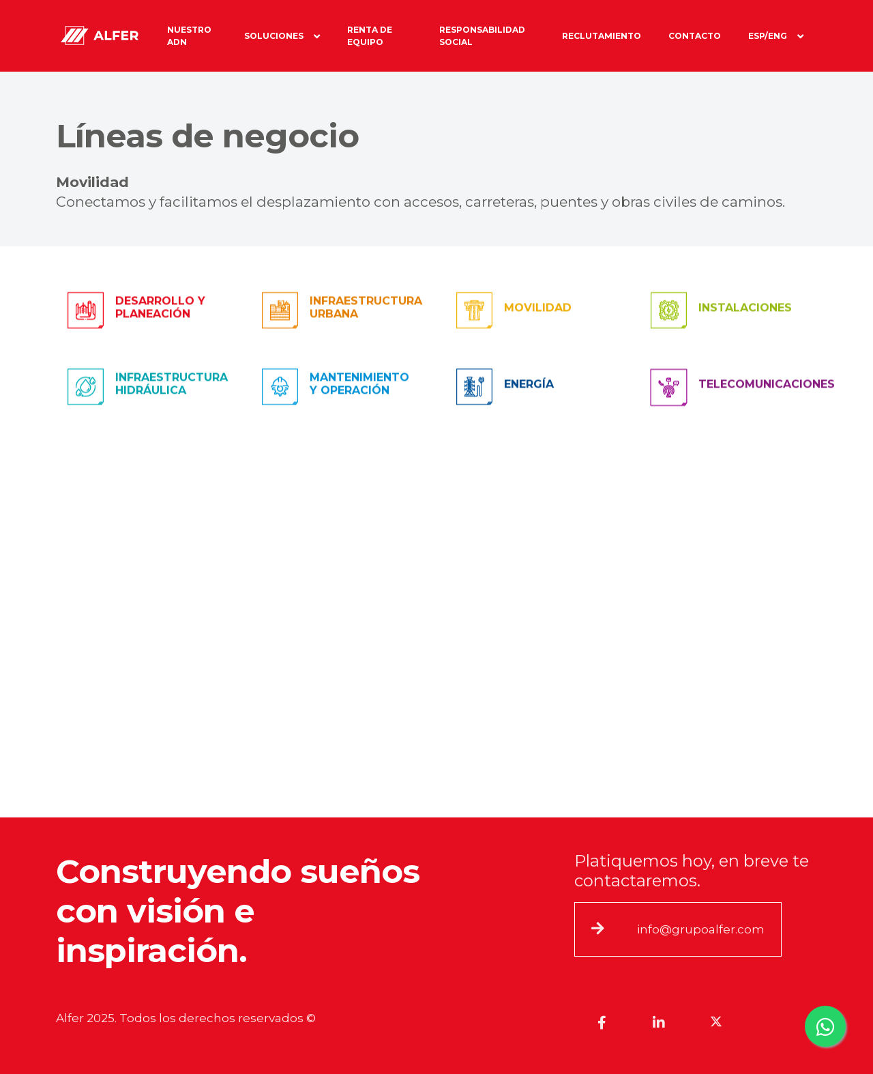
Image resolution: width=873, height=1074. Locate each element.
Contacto (694, 36)
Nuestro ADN (189, 36)
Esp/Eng (775, 36)
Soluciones (282, 36)
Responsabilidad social (482, 36)
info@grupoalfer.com (701, 929)
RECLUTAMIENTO (601, 36)
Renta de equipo (369, 36)
